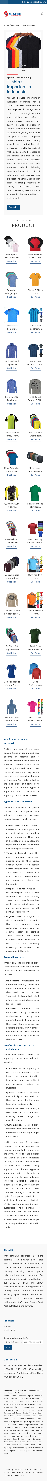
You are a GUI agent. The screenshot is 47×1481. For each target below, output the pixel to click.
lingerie (17, 1275)
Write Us (13, 207)
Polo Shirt (10, 1330)
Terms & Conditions (32, 1469)
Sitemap (9, 1469)
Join (8, 1347)
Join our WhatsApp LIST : (16, 1338)
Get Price (11, 261)
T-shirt (9, 1326)
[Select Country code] (13, 1342)
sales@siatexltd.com (34, 2)
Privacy (18, 1469)
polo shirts (37, 1259)
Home (6, 25)
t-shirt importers (21, 776)
